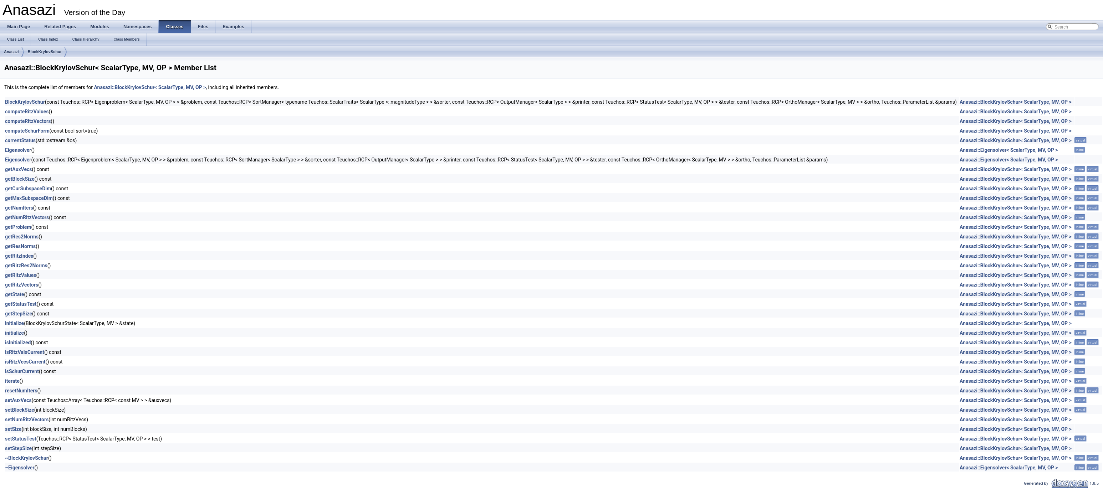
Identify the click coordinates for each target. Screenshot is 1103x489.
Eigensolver (18, 150)
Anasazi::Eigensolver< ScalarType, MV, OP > (1009, 150)
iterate (12, 381)
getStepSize (18, 313)
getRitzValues (20, 275)
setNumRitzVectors (26, 419)
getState (14, 294)
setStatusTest (20, 439)
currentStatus (20, 140)
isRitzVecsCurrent (25, 362)
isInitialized (18, 342)
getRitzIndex (19, 256)
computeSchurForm (27, 131)
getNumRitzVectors (27, 217)
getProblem (18, 227)
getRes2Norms (22, 237)
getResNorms (20, 246)
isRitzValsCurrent (24, 352)
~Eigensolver (20, 467)
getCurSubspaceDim (28, 188)
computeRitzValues (27, 111)
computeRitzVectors (28, 121)
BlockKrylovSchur (45, 52)
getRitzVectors (21, 285)
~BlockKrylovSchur (26, 458)
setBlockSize (19, 410)
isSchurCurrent (22, 371)
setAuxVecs (18, 400)
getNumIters (19, 208)
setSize (13, 429)
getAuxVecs (18, 169)
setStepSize (18, 448)
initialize (14, 323)
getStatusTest (20, 304)
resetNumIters (21, 390)
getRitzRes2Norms (26, 265)
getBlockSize (20, 179)
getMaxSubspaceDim (29, 198)
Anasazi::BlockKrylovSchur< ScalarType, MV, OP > (150, 87)
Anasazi (11, 52)
